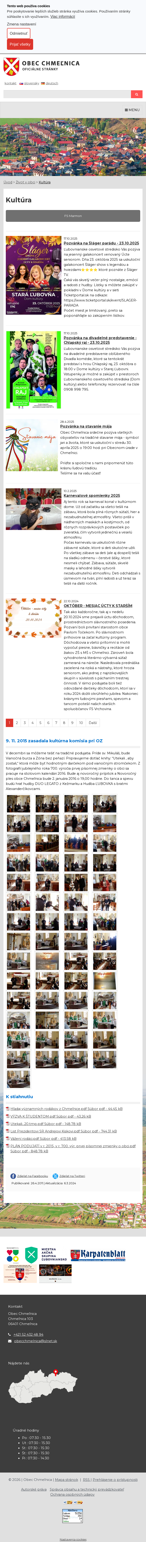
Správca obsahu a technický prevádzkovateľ (87, 1489)
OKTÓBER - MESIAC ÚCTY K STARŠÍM (98, 606)
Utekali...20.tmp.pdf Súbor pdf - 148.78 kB (45, 1124)
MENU (132, 110)
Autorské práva (34, 1489)
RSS (87, 1480)
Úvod (7, 182)
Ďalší (93, 723)
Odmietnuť (19, 33)
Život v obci (25, 182)
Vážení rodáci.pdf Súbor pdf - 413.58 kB (43, 1139)
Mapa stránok (66, 1480)
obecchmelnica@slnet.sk (35, 1341)
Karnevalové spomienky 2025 (92, 495)
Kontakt (10, 83)
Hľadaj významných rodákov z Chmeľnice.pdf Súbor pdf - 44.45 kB (66, 1109)
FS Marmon (73, 216)
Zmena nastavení (21, 24)
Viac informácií (62, 16)
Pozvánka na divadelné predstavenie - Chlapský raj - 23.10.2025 (100, 340)
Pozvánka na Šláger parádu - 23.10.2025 (101, 243)
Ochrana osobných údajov (72, 1494)
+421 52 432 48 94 (28, 1334)
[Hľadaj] (67, 94)
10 (81, 723)
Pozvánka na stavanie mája (86, 426)
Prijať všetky (20, 44)
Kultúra (45, 182)
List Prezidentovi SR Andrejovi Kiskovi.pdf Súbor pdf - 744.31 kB (63, 1131)
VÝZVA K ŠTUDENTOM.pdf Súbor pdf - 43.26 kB (50, 1116)
